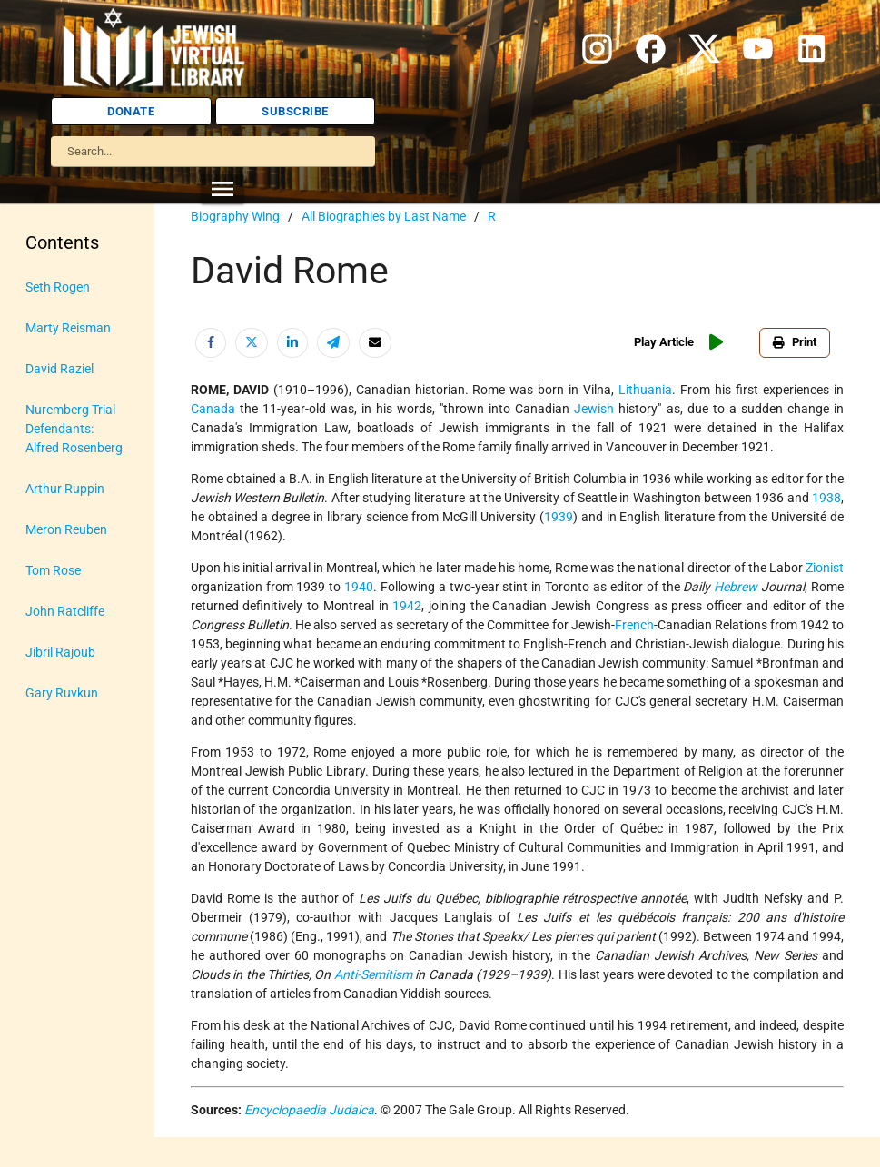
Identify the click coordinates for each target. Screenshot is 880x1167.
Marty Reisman (68, 328)
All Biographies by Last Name (384, 216)
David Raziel (59, 368)
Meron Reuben (66, 529)
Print (794, 342)
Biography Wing (235, 216)
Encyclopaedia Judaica (309, 1110)
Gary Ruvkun (61, 693)
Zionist (825, 567)
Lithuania (645, 389)
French (634, 625)
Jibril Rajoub (60, 652)
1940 (358, 586)
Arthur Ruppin (64, 488)
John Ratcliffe (64, 611)
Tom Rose (53, 570)
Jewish (594, 408)
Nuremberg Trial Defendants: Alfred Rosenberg (74, 428)
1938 (826, 497)
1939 (558, 516)
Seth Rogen (57, 287)
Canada (213, 408)
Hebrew (735, 586)
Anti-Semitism (373, 974)
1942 (406, 605)
